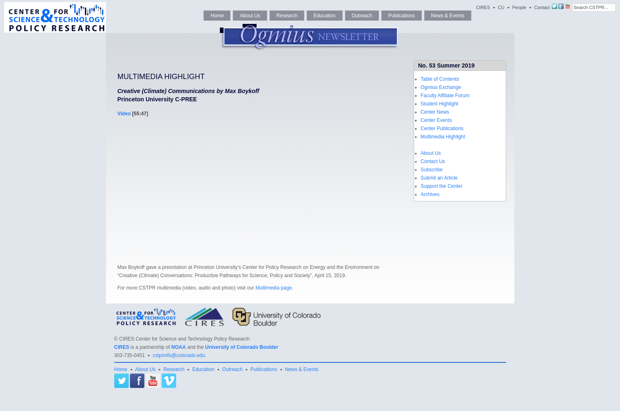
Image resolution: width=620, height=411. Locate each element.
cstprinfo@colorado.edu (179, 355)
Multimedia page (273, 288)
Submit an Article (439, 178)
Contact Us (433, 161)
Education (324, 16)
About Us (250, 16)
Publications (401, 16)
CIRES (483, 7)
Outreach (362, 16)
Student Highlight (439, 104)
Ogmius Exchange (441, 87)
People (519, 7)
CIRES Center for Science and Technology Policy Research (184, 339)
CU (501, 7)
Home (217, 16)
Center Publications (442, 128)
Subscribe (432, 170)
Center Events (436, 120)
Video (124, 114)
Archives (430, 194)
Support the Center (441, 186)
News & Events (447, 16)
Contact (542, 7)
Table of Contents (440, 79)
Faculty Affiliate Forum (445, 95)
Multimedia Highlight (443, 137)
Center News (435, 112)
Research (286, 16)
